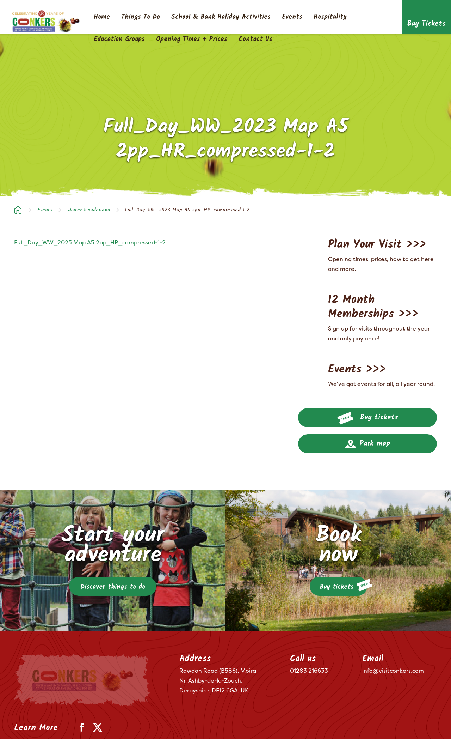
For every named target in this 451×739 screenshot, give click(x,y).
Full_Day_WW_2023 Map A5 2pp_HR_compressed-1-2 (90, 242)
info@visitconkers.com (393, 670)
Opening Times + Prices (191, 39)
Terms (21, 724)
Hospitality (330, 17)
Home (102, 17)
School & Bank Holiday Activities (221, 17)
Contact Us (255, 39)
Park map (367, 443)
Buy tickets (367, 418)
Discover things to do (112, 587)
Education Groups (119, 39)
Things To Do (140, 17)
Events (292, 17)
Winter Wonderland (88, 210)
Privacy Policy (54, 724)
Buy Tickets (426, 24)
